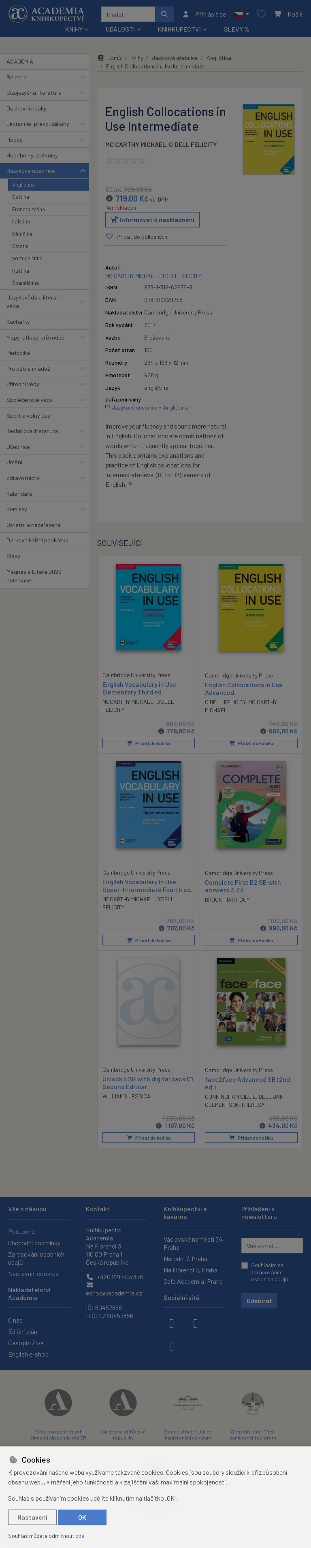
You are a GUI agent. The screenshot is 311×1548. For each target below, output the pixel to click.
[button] (241, 14)
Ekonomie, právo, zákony (37, 123)
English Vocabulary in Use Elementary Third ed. (139, 687)
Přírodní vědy (22, 383)
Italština (21, 221)
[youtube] (172, 1345)
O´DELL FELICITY (193, 144)
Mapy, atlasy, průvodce (35, 337)
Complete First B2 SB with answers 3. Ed (243, 885)
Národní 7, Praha (185, 1258)
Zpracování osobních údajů (36, 1258)
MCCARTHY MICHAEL (127, 701)
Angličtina (23, 184)
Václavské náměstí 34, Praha (194, 1243)
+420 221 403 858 (114, 1276)
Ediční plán (22, 1331)
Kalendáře (19, 493)
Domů (109, 57)
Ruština (20, 271)
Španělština (25, 283)
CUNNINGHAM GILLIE (230, 1096)
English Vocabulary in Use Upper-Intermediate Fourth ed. (147, 885)
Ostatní (20, 246)
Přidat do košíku (149, 743)
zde (80, 1535)
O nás (15, 1320)
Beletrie (16, 77)
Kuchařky (18, 321)
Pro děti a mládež (28, 368)
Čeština (20, 196)
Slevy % (236, 29)
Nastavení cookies (33, 1273)
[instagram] (195, 1322)
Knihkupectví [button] (179, 29)
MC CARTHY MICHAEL (135, 144)
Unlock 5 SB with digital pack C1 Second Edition (147, 1082)
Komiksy (16, 508)
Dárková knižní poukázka (37, 540)
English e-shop (28, 1354)
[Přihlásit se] (204, 14)
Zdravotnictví (23, 477)
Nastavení (32, 1517)
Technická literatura (32, 430)
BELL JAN (271, 1096)
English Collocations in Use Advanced (244, 688)
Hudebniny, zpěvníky (32, 155)
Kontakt (98, 1208)
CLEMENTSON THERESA (235, 1104)
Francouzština (28, 209)
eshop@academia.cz (114, 1289)
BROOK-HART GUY (227, 899)
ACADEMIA (19, 61)
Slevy (13, 555)
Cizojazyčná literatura (34, 92)
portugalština (27, 258)
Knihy (136, 57)
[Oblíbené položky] (261, 14)
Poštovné (21, 1231)
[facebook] (172, 1322)
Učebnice (18, 446)
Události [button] (120, 29)
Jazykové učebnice (30, 170)
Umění (14, 462)
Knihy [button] (74, 29)
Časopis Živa (26, 1342)
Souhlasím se (269, 1272)
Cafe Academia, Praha (193, 1281)
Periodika (18, 352)
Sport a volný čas (28, 415)
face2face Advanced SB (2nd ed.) (247, 1082)
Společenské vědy (29, 399)
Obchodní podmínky (34, 1242)
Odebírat (259, 1300)
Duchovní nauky (26, 108)
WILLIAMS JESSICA (126, 1096)
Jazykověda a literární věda (34, 302)
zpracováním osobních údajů (269, 1276)
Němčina (22, 234)
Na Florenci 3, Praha (190, 1270)
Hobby (14, 139)
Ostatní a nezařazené (33, 524)
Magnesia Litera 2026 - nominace (35, 576)
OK (82, 1517)
